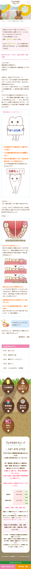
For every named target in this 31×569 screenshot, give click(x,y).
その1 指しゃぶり (9, 351)
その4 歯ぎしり (8, 364)
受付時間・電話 (23, 567)
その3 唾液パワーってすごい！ (13, 359)
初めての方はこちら (8, 567)
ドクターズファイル (15, 563)
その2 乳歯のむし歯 (9, 355)
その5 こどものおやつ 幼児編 (13, 368)
